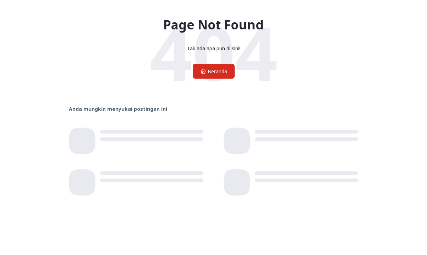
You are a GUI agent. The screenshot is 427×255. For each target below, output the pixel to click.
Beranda (213, 71)
